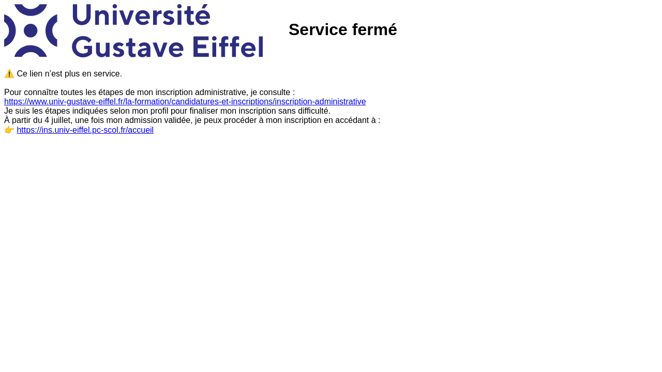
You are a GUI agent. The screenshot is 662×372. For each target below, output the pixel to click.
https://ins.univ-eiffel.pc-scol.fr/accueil (85, 130)
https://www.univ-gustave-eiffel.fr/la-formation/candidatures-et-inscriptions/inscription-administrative (185, 101)
